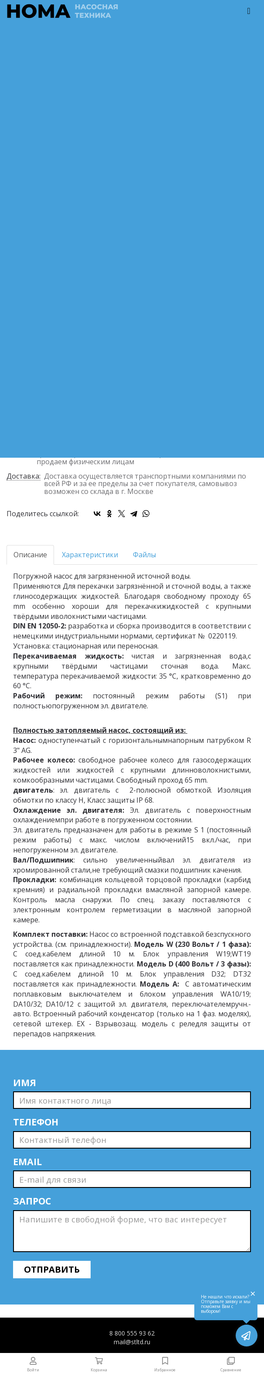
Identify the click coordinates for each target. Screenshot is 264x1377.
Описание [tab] (30, 554)
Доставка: (24, 477)
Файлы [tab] (144, 554)
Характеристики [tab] (90, 554)
